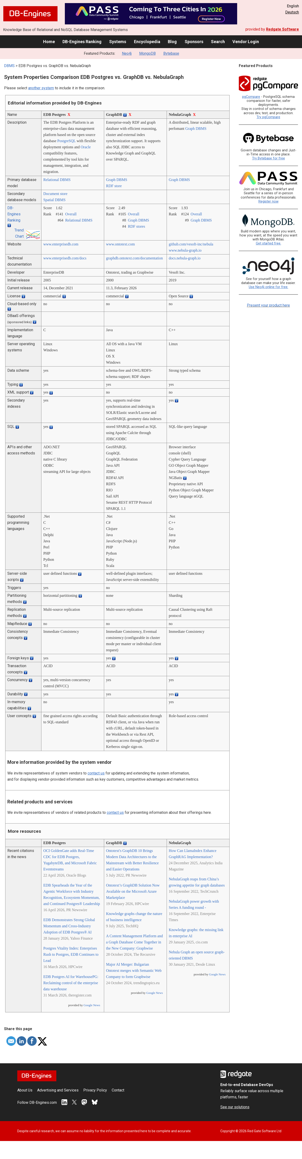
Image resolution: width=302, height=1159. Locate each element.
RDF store (114, 186)
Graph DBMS (195, 129)
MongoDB (147, 53)
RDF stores (136, 226)
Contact (118, 1090)
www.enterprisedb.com (60, 244)
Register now (268, 201)
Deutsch (292, 12)
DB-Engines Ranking (82, 41)
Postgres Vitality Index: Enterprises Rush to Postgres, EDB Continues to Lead (70, 954)
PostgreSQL (66, 141)
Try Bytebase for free (268, 158)
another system (41, 88)
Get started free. (268, 243)
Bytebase (171, 53)
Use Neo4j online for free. (268, 287)
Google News (92, 1005)
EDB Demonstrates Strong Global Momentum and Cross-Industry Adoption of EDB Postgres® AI (69, 926)
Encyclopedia (147, 41)
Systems (117, 41)
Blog (172, 41)
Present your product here (268, 305)
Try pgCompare (268, 117)
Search (218, 41)
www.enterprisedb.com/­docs (64, 258)
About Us (24, 1090)
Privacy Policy (95, 1090)
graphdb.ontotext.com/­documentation (134, 258)
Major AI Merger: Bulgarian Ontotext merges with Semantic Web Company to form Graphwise (134, 970)
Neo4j (127, 53)
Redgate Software (282, 29)
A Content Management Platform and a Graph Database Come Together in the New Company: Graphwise (134, 942)
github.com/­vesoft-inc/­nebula (191, 244)
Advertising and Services (58, 1090)
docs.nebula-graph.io (184, 258)
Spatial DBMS (54, 200)
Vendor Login (245, 41)
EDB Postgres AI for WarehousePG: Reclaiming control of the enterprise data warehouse (70, 983)
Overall (70, 214)
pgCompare (251, 97)
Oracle (86, 147)
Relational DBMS (57, 180)
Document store (55, 194)
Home (49, 41)
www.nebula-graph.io (185, 250)
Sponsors (194, 41)
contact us (96, 773)
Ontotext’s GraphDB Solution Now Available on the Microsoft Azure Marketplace (133, 891)
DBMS (9, 65)
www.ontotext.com (120, 244)
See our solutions (234, 1107)
